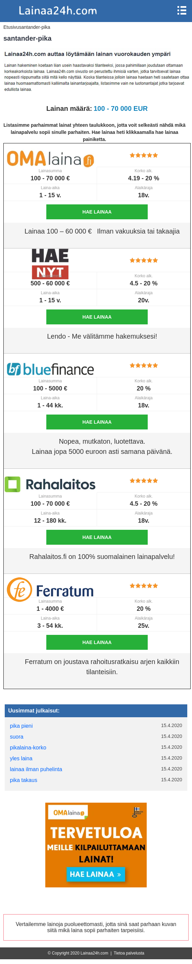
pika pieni (21, 726)
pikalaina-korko (28, 747)
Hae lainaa (97, 212)
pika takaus (23, 780)
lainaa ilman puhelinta (36, 769)
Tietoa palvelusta (129, 953)
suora (16, 737)
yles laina (21, 758)
